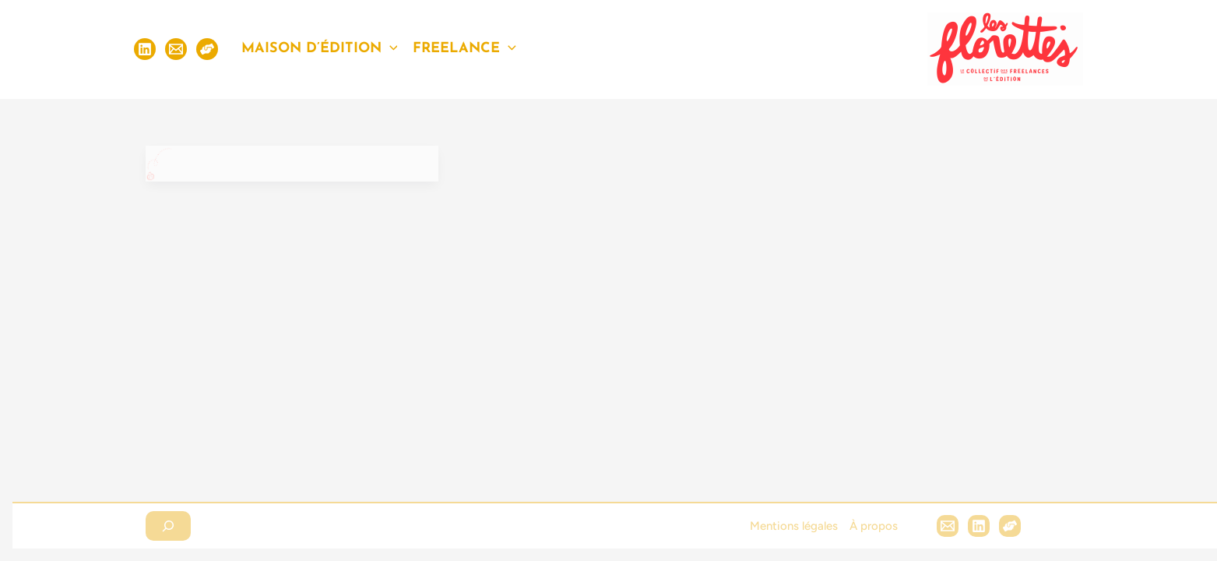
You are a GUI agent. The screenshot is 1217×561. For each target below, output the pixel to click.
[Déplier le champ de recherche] (168, 526)
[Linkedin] (145, 49)
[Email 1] (947, 526)
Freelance (464, 49)
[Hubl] (1010, 526)
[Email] (176, 49)
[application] (390, 49)
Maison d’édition (319, 49)
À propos (873, 526)
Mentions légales (794, 526)
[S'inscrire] (207, 49)
